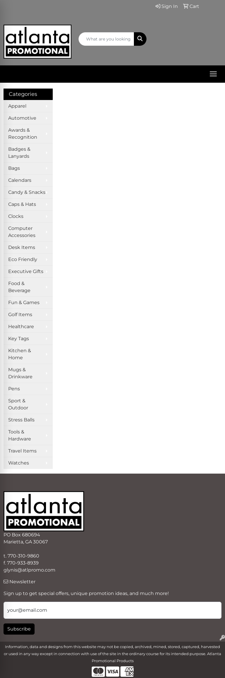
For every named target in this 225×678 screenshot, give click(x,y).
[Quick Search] (106, 39)
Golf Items (20, 314)
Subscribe (19, 629)
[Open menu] (213, 74)
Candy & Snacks (26, 192)
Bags (14, 168)
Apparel (17, 106)
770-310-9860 (23, 556)
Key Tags (18, 338)
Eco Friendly (22, 259)
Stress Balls (21, 420)
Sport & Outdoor (18, 404)
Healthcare (21, 326)
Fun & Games (24, 302)
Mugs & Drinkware (20, 373)
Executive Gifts (25, 271)
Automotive (22, 118)
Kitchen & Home (19, 354)
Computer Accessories (21, 232)
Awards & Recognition (22, 133)
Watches (18, 463)
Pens (14, 388)
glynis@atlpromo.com (29, 570)
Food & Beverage (19, 287)
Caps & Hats (22, 204)
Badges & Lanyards (19, 152)
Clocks (15, 216)
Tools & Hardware (19, 435)
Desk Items (21, 247)
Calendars (19, 180)
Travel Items (22, 451)
